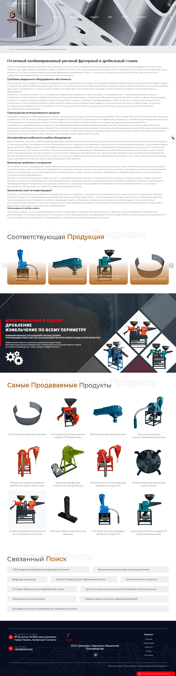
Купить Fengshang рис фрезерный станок (81, 579)
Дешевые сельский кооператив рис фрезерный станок (44, 608)
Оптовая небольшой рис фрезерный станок (38, 589)
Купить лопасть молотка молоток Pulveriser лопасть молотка (121, 589)
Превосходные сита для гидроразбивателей (111, 599)
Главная (11, 49)
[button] (171, 265)
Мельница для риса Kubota (28, 599)
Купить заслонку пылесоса (141, 579)
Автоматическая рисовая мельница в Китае (123, 569)
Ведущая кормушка (24, 579)
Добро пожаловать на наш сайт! (17, 4)
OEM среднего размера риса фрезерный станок (41, 569)
